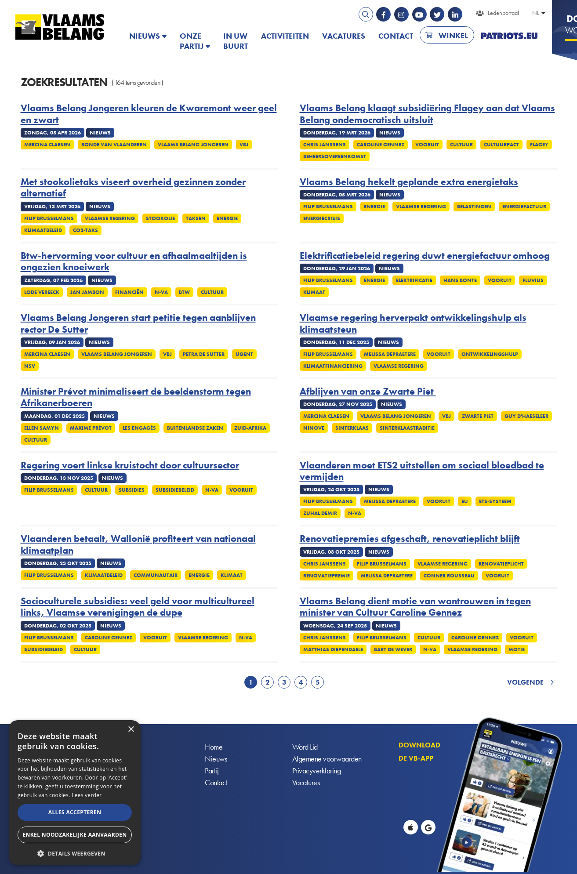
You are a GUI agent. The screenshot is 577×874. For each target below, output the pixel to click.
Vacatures (343, 36)
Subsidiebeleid (175, 489)
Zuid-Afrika (250, 428)
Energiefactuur (524, 206)
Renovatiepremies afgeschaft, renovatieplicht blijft (410, 538)
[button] (75, 852)
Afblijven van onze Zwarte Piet (368, 391)
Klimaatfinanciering (333, 366)
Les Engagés (139, 428)
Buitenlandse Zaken (195, 428)
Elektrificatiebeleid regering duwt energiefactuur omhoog (425, 255)
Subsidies (132, 489)
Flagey (539, 144)
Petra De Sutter (204, 354)
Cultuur (461, 144)
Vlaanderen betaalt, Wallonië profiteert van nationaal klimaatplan (138, 544)
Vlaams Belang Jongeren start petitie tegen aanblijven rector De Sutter (138, 323)
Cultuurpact (501, 144)
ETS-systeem (495, 501)
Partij (211, 770)
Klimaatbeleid (43, 230)
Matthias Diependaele (333, 649)
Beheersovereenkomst (334, 156)
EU (464, 501)
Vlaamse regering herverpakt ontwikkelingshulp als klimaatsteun (413, 323)
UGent (244, 354)
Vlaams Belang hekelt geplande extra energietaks (409, 182)
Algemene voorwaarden (327, 759)
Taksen (196, 218)
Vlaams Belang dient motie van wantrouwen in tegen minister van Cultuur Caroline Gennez (415, 607)
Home (213, 747)
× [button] (130, 729)
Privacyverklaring (316, 770)
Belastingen (474, 206)
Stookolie (160, 218)
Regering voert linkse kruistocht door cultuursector (130, 465)
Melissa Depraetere (390, 354)
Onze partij (191, 41)
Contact (395, 36)
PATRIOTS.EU (509, 36)
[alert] (75, 792)
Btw (184, 292)
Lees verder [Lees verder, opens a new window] (87, 795)
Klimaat (314, 292)
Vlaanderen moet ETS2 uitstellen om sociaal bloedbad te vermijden (422, 471)
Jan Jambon (87, 292)
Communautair (156, 575)
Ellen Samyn (41, 428)
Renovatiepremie (326, 575)
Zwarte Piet (478, 416)
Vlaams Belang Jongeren (193, 144)
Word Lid (305, 747)
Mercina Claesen (47, 144)
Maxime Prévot (91, 428)
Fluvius (533, 280)
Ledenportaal (503, 13)
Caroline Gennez (380, 144)
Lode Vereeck (41, 292)
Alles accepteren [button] (75, 812)
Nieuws (144, 36)
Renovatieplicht (501, 563)
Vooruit (427, 144)
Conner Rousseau (449, 575)
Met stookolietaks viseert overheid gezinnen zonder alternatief (133, 187)
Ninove (313, 428)
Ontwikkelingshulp (489, 354)
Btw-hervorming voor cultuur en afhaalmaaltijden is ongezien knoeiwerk (134, 261)
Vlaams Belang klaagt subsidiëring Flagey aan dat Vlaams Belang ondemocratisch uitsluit (427, 114)
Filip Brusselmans (49, 218)
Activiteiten (285, 36)
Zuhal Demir (320, 513)
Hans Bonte (460, 280)
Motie (516, 649)
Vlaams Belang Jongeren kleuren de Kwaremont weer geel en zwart (149, 114)
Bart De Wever (393, 649)
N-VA (161, 292)
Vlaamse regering (110, 218)
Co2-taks (85, 230)
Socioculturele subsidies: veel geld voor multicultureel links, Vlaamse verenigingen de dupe (137, 607)
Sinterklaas (352, 428)
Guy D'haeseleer (526, 416)
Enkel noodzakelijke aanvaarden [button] (74, 834)
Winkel (453, 35)
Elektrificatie (414, 280)
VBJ (244, 144)
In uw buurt (235, 41)
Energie (227, 218)
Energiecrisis (321, 218)
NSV (29, 366)
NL (535, 13)
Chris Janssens (324, 144)
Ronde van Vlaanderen (114, 144)
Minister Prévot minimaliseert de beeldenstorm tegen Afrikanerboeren (136, 397)
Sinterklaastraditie (407, 428)
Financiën (129, 292)
